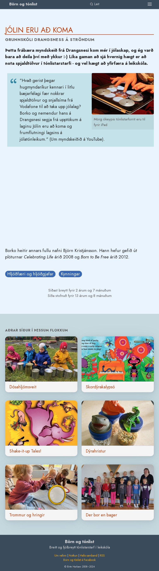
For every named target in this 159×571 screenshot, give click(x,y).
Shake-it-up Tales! (25, 451)
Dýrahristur (96, 451)
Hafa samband (88, 555)
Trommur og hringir (27, 515)
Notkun (73, 555)
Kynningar (70, 274)
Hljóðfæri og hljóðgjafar (30, 274)
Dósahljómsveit (22, 387)
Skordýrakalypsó (100, 387)
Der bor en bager (101, 515)
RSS (102, 555)
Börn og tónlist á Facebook (79, 560)
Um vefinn (60, 555)
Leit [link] (94, 4)
